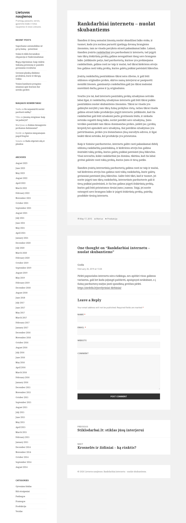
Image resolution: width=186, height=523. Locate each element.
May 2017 (20, 312)
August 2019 (21, 272)
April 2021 (21, 233)
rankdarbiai (103, 52)
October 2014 (22, 457)
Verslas (19, 511)
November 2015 (23, 392)
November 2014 (23, 452)
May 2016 (20, 362)
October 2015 (22, 397)
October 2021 (22, 203)
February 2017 (23, 322)
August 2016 (21, 347)
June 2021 (20, 223)
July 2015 (20, 412)
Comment (83, 353)
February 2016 (23, 377)
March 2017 (21, 317)
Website (82, 340)
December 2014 (23, 447)
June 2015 (20, 417)
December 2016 (23, 332)
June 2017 (20, 307)
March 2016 (21, 372)
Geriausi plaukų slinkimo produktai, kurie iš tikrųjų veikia (28, 75)
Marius (99, 218)
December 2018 (23, 287)
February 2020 (23, 257)
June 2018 (20, 297)
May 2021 (20, 228)
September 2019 (23, 267)
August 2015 (21, 407)
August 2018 (21, 292)
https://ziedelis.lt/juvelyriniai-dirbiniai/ (99, 287)
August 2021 (21, 213)
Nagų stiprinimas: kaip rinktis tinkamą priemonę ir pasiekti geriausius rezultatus (30, 65)
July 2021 (20, 218)
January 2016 (22, 382)
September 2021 (23, 208)
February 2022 (23, 193)
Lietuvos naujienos (24, 14)
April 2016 (21, 367)
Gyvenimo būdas (24, 486)
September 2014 (23, 462)
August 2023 (21, 163)
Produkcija (21, 506)
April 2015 (21, 427)
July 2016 (20, 352)
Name (82, 314)
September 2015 (23, 402)
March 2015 (21, 432)
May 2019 (20, 277)
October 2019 (22, 262)
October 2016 (22, 342)
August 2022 (21, 178)
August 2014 (21, 467)
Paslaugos (20, 496)
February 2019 (23, 282)
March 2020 (21, 252)
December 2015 (23, 387)
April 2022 (21, 183)
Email (82, 327)
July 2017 (20, 302)
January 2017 (22, 327)
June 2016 (20, 357)
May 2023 (20, 173)
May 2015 (20, 422)
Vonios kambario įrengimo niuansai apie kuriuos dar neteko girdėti (28, 86)
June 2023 (20, 168)
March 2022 (21, 188)
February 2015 (23, 437)
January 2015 (22, 442)
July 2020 (20, 247)
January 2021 (22, 238)
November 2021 (23, 198)
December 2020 (23, 243)
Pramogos (20, 501)
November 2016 (23, 337)
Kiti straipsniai (23, 491)
